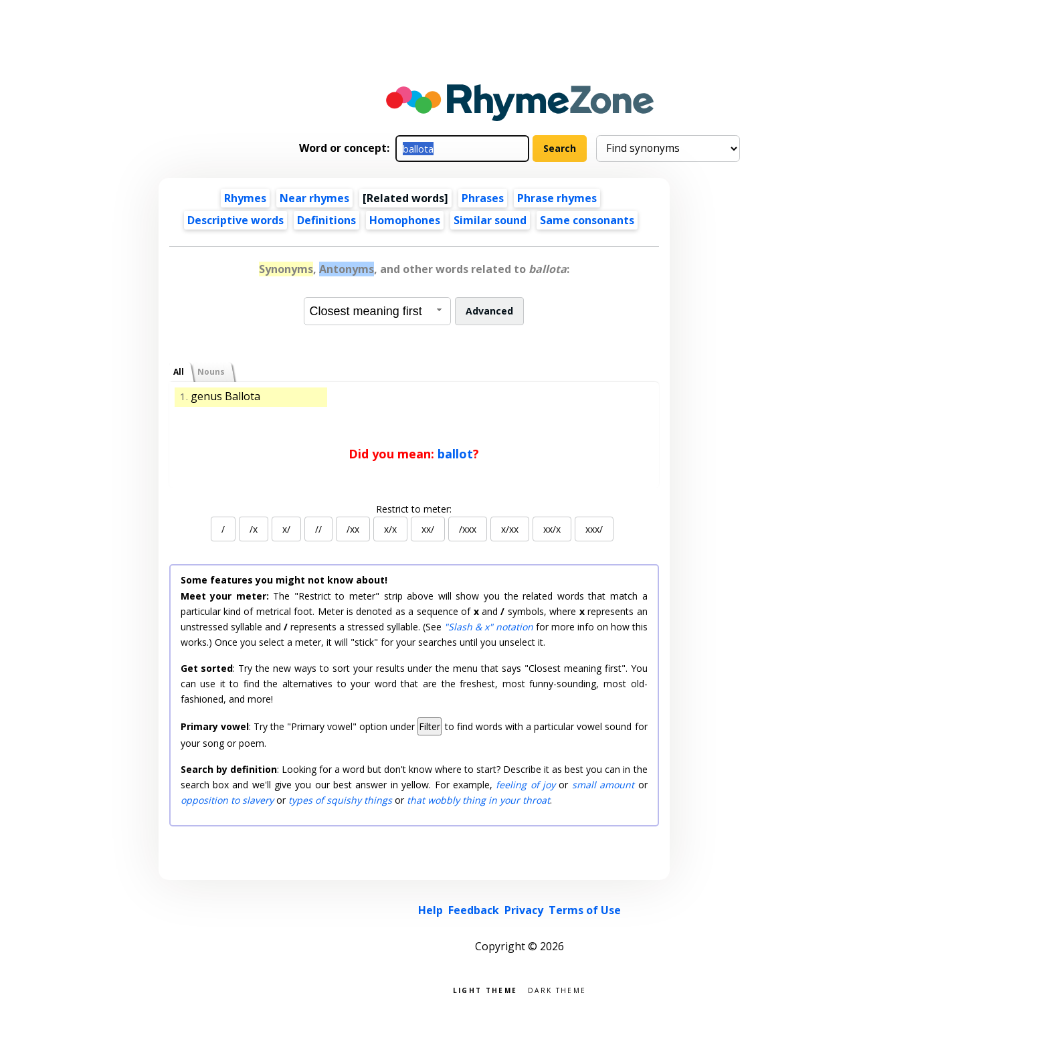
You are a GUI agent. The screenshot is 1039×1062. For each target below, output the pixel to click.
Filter (429, 726)
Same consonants (587, 220)
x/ (286, 529)
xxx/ (594, 529)
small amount (603, 784)
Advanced (489, 310)
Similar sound (490, 220)
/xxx (467, 529)
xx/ (427, 529)
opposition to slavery (227, 800)
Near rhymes (314, 198)
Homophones (404, 220)
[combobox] (377, 311)
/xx (353, 529)
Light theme (485, 989)
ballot (455, 454)
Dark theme (557, 989)
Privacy (523, 910)
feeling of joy (525, 784)
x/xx (509, 529)
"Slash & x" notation (488, 626)
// (318, 529)
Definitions (326, 220)
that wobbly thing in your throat (478, 800)
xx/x (552, 529)
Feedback (473, 910)
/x (254, 529)
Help (430, 910)
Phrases (483, 198)
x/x (390, 529)
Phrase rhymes (557, 198)
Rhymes (245, 198)
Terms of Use (585, 910)
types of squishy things (340, 800)
